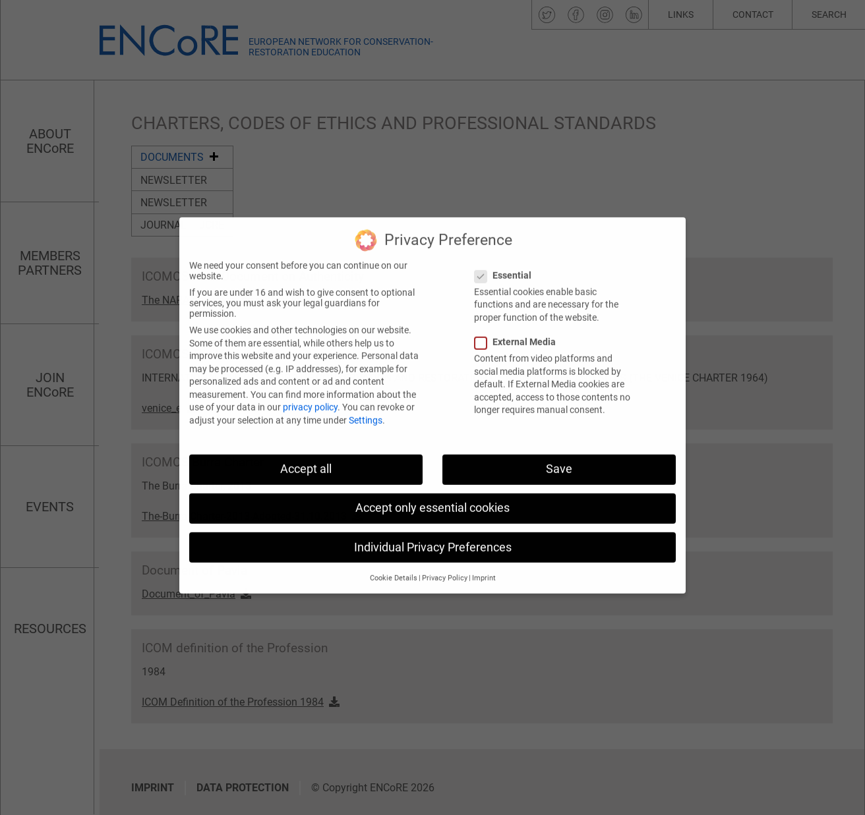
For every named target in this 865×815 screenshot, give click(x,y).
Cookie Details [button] (393, 565)
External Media (519, 329)
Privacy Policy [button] (444, 565)
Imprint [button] (484, 565)
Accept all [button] (306, 456)
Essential (507, 262)
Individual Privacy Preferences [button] (433, 534)
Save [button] (559, 456)
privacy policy (310, 394)
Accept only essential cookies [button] (432, 495)
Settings (365, 408)
